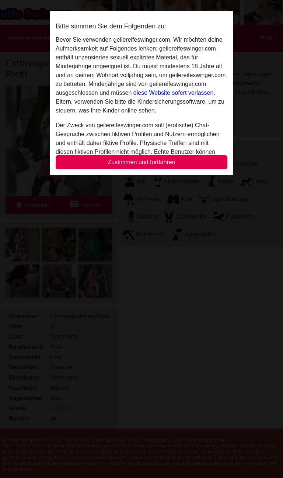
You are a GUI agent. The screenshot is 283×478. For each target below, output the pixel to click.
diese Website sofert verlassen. (174, 93)
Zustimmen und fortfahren (141, 162)
